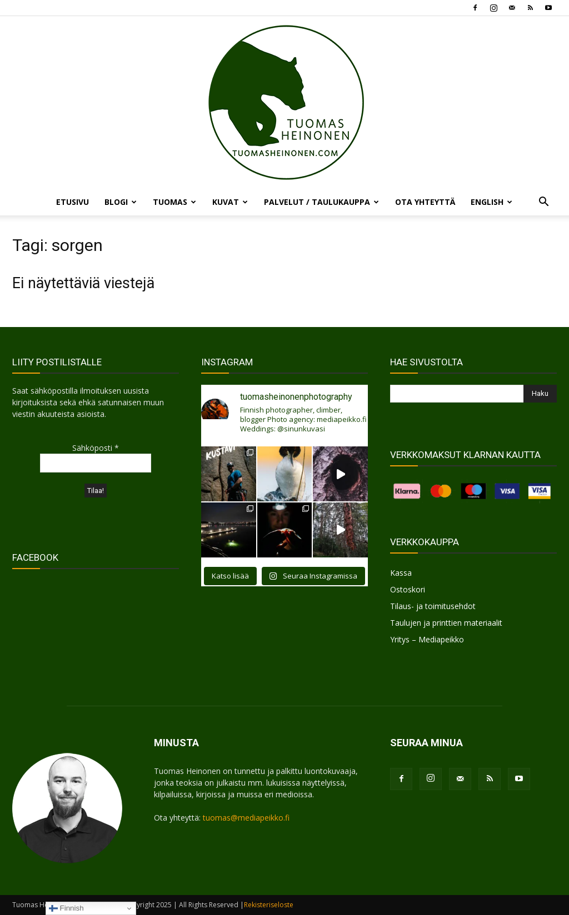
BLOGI (120, 202)
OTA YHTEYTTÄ (425, 202)
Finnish (66, 908)
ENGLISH (491, 202)
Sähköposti (95, 448)
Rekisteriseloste (268, 904)
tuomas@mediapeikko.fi (246, 817)
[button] (543, 203)
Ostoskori (407, 589)
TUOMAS (174, 202)
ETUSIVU (72, 202)
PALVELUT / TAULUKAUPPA (321, 202)
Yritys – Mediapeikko (427, 639)
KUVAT (230, 202)
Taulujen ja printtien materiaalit (446, 622)
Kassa (401, 572)
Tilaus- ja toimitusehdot (433, 606)
